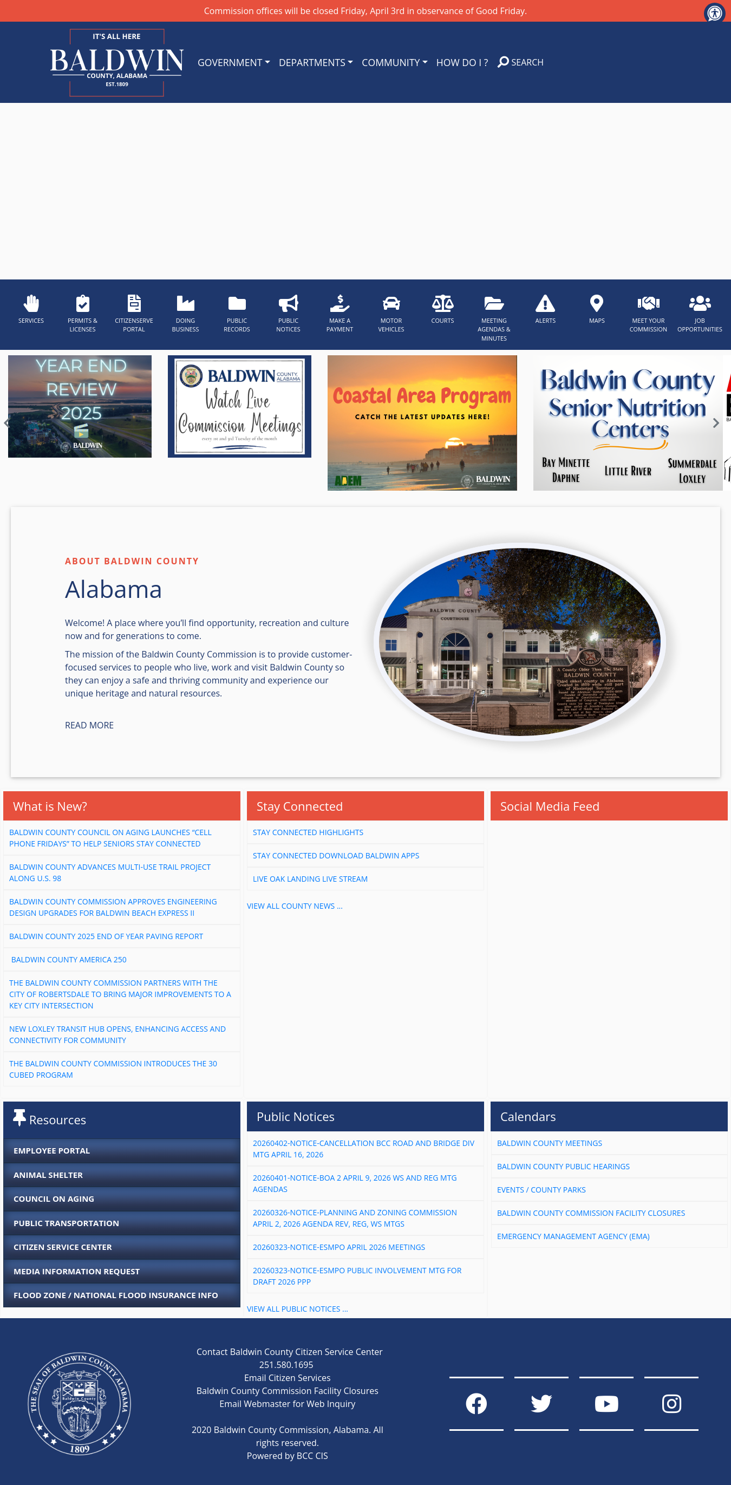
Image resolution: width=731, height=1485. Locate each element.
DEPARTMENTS (312, 62)
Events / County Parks (541, 1189)
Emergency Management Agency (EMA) (573, 1236)
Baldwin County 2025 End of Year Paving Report (106, 936)
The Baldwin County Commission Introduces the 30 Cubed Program (113, 1069)
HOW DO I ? (462, 62)
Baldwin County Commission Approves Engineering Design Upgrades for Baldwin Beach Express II (113, 907)
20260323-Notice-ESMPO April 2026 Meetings (339, 1247)
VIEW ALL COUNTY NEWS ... (295, 906)
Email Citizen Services (287, 1378)
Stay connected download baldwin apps (336, 855)
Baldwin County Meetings (549, 1143)
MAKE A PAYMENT (340, 314)
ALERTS (546, 309)
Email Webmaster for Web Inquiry (287, 1404)
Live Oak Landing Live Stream (310, 879)
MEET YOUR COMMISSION (649, 314)
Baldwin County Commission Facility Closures (591, 1213)
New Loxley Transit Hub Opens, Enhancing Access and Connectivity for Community (117, 1034)
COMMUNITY (391, 62)
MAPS (597, 309)
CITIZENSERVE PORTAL (134, 314)
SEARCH (521, 62)
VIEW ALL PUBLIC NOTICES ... (297, 1309)
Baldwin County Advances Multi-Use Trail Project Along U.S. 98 (110, 872)
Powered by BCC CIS (287, 1456)
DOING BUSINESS (185, 314)
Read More (89, 725)
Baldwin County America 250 (68, 959)
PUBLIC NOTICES (288, 314)
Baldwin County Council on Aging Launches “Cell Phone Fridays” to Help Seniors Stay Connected (110, 838)
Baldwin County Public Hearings (563, 1166)
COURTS (443, 309)
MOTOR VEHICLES (391, 314)
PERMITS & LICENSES (82, 314)
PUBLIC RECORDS (237, 314)
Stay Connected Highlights (308, 832)
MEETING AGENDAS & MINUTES (494, 318)
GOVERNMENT (230, 62)
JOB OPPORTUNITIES (699, 314)
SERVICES (31, 309)
